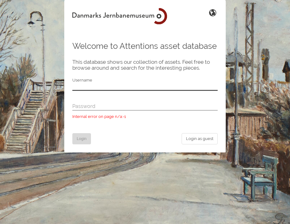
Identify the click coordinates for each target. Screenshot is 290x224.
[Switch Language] (213, 12)
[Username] (145, 87)
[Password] (145, 106)
